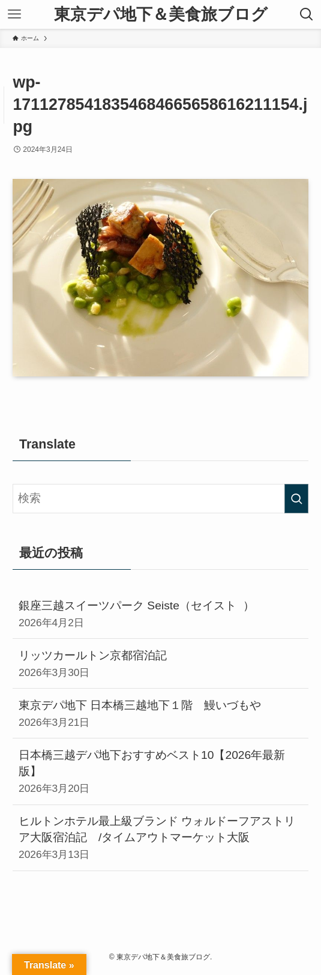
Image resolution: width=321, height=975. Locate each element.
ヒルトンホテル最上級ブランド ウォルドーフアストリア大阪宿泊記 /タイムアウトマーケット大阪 (160, 838)
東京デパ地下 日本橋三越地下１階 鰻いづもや (160, 714)
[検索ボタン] (306, 14)
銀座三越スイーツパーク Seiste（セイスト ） (160, 614)
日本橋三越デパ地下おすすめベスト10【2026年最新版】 (160, 772)
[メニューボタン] (14, 14)
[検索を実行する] (296, 498)
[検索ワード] (160, 498)
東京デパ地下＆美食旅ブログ (161, 15)
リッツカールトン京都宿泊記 (160, 664)
